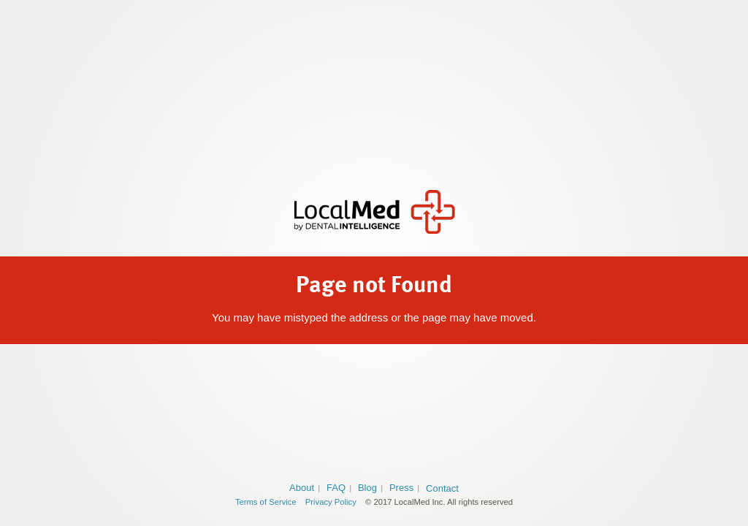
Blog (367, 487)
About (301, 487)
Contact (442, 488)
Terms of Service (266, 502)
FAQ (336, 487)
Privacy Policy (330, 502)
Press (401, 487)
